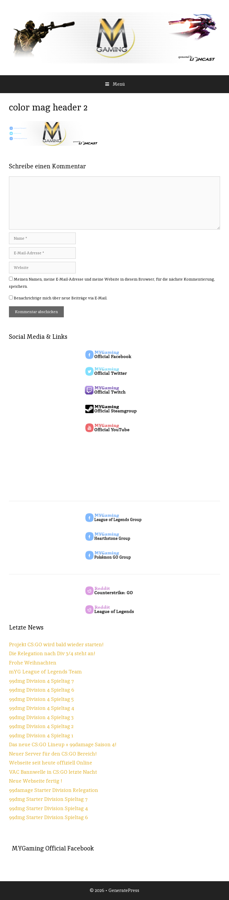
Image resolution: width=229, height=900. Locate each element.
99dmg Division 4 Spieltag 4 (41, 708)
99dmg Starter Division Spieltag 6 (48, 817)
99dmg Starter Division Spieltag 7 (48, 799)
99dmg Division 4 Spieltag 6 (41, 690)
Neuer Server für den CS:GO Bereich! (53, 753)
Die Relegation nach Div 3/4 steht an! (52, 653)
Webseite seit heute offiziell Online (50, 762)
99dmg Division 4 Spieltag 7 (41, 681)
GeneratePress (124, 890)
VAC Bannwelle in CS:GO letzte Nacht (53, 772)
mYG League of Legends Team (45, 671)
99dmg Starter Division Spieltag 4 (48, 808)
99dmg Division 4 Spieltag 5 (41, 699)
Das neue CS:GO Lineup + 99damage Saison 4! (62, 744)
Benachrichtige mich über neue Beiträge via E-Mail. (60, 298)
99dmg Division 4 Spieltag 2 (41, 726)
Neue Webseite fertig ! (35, 781)
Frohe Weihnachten (32, 662)
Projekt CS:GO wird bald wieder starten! (56, 644)
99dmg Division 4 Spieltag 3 (41, 717)
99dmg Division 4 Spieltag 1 (41, 735)
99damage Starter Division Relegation (53, 790)
